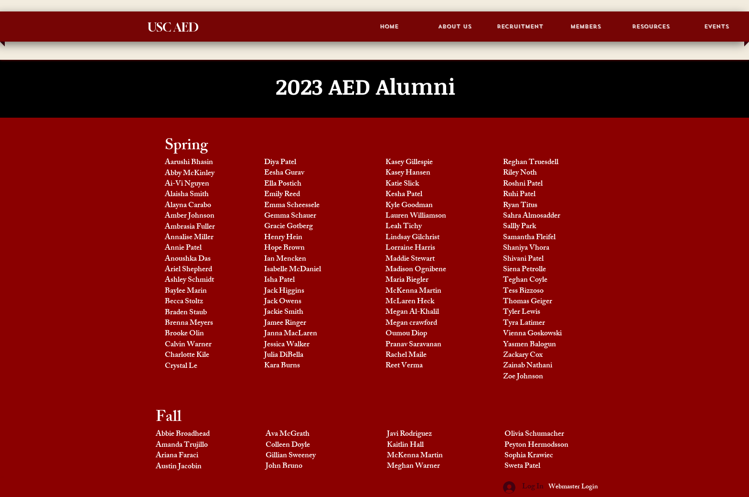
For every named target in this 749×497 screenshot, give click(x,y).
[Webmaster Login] (573, 487)
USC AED (173, 27)
